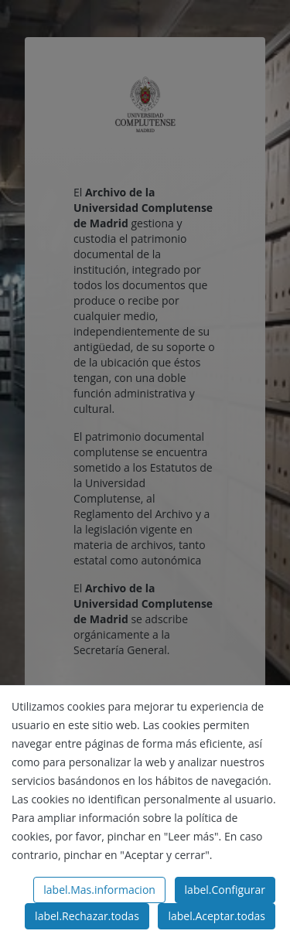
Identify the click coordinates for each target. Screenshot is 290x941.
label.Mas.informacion (99, 889)
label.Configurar (225, 889)
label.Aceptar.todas (216, 916)
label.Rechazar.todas (87, 916)
